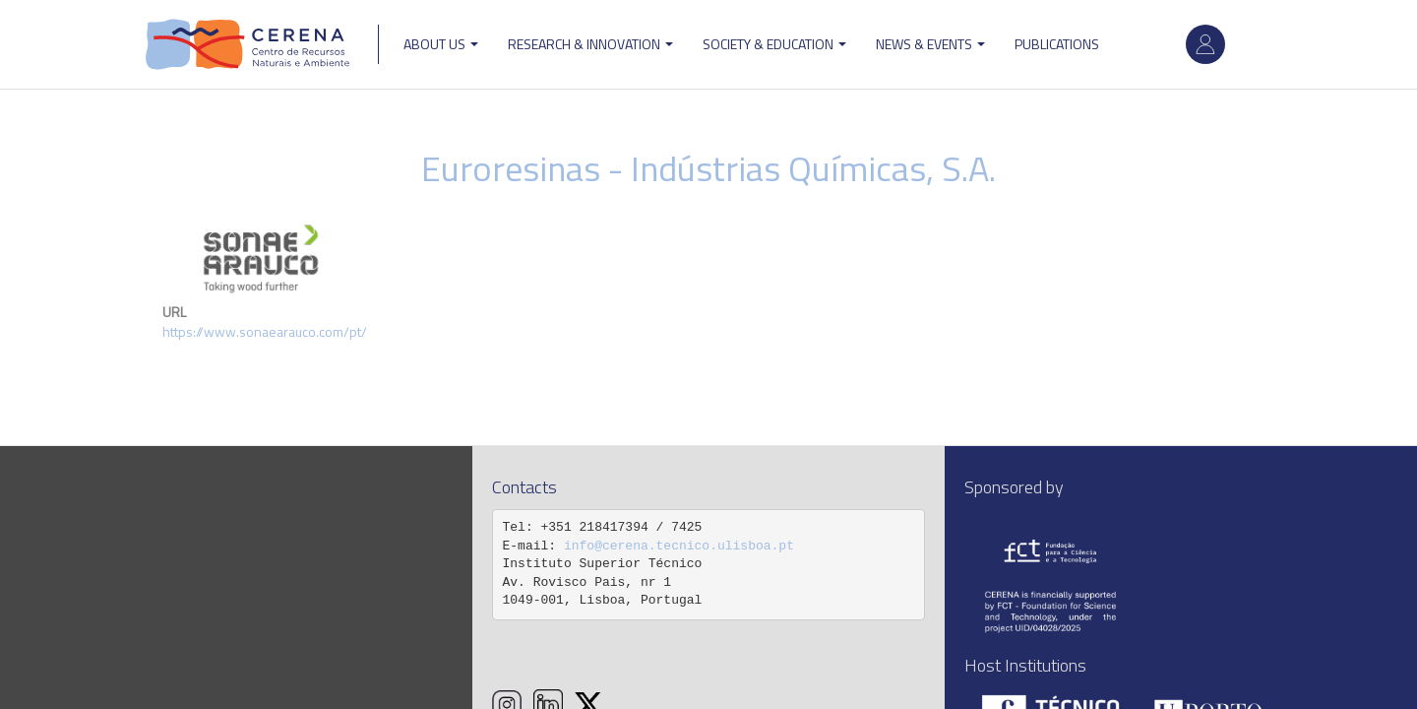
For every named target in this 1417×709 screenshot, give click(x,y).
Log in (1205, 44)
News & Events (930, 43)
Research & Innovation (590, 43)
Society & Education (774, 43)
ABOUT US (440, 43)
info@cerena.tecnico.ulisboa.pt (679, 546)
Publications (1057, 43)
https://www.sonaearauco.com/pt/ (264, 331)
